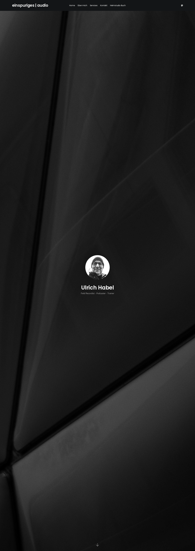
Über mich (82, 5)
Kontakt (103, 5)
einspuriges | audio (30, 5)
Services (94, 5)
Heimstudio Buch (118, 5)
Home (72, 5)
